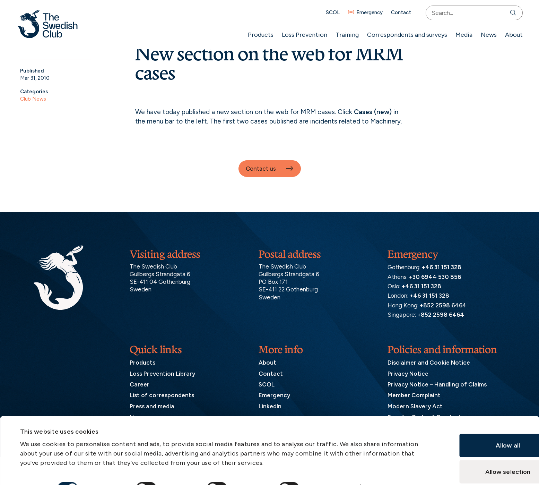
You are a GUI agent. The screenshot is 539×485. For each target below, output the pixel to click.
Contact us (261, 168)
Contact (398, 13)
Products (257, 35)
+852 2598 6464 (443, 305)
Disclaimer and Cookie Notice (429, 362)
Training (343, 35)
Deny (471, 455)
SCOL (329, 13)
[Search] (511, 13)
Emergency (366, 13)
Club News (33, 99)
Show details (334, 444)
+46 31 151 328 (441, 267)
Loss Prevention (301, 35)
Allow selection (472, 429)
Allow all (472, 403)
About (510, 35)
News (485, 35)
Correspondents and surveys (404, 35)
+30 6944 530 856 (435, 276)
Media (460, 35)
